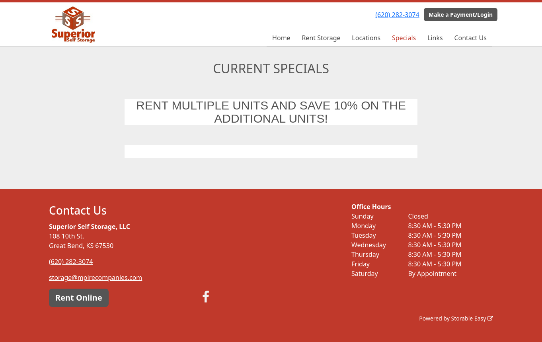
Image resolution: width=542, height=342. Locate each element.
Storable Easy (472, 318)
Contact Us (470, 37)
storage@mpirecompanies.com (95, 277)
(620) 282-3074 (397, 14)
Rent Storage (321, 37)
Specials (404, 37)
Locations (366, 37)
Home (281, 37)
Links (435, 37)
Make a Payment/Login (461, 14)
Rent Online (78, 297)
